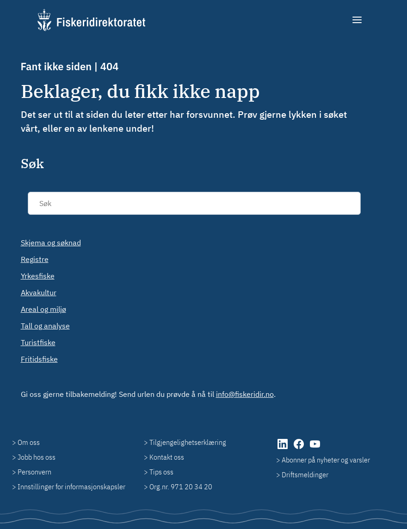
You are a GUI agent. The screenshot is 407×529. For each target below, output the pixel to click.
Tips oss (161, 471)
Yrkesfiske (38, 275)
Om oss (29, 442)
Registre (35, 259)
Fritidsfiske (39, 359)
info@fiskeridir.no (245, 394)
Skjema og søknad (51, 242)
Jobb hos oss (37, 457)
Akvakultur (38, 292)
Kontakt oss (166, 457)
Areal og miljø (43, 309)
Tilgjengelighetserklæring (187, 442)
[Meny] (357, 19)
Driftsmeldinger (305, 474)
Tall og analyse (45, 325)
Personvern (34, 471)
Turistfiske (38, 342)
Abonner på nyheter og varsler (326, 459)
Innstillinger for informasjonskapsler (71, 486)
